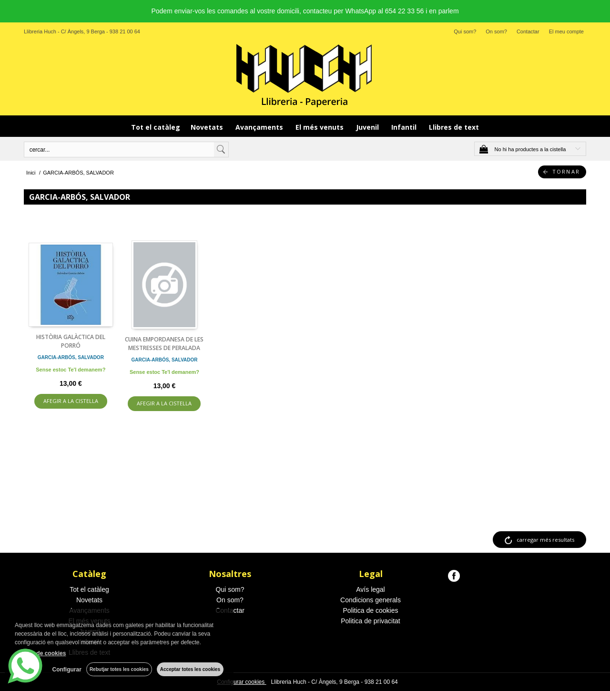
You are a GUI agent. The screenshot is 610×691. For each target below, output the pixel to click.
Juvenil (368, 127)
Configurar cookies (241, 682)
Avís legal (370, 589)
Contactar (528, 31)
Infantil (404, 127)
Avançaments (260, 127)
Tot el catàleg (155, 127)
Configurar (66, 669)
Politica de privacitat (370, 621)
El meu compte (566, 31)
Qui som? (465, 31)
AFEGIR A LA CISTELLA (70, 400)
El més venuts (320, 127)
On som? (496, 31)
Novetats (208, 127)
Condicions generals (370, 600)
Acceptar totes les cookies (190, 669)
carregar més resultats (545, 539)
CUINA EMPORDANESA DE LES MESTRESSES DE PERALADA (164, 343)
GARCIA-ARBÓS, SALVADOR (71, 357)
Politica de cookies (370, 610)
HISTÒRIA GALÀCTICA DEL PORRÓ (70, 341)
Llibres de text (454, 127)
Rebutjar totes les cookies (119, 669)
